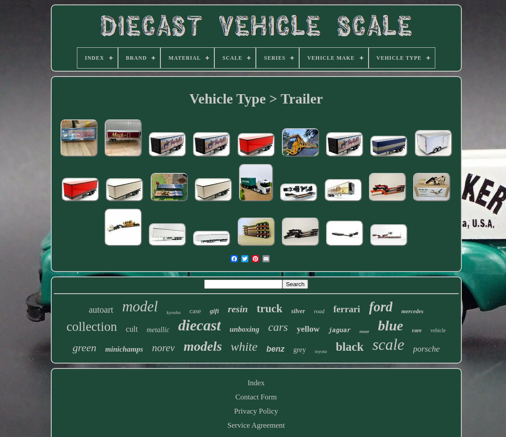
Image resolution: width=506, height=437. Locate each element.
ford (380, 306)
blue (390, 326)
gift (214, 310)
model (140, 306)
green (84, 347)
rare (417, 330)
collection (91, 326)
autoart (101, 309)
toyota (321, 351)
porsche (426, 348)
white (244, 346)
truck (269, 308)
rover (364, 331)
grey (299, 349)
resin (238, 308)
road (319, 311)
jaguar (339, 330)
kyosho (174, 312)
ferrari (346, 309)
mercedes (412, 311)
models (202, 346)
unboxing (244, 329)
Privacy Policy (256, 411)
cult (132, 329)
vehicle (438, 330)
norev (163, 347)
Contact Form (256, 397)
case (195, 310)
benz (275, 349)
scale (388, 344)
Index (256, 383)
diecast (199, 325)
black (350, 346)
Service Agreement (256, 425)
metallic (158, 330)
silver (298, 311)
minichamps (124, 349)
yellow (308, 329)
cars (278, 327)
